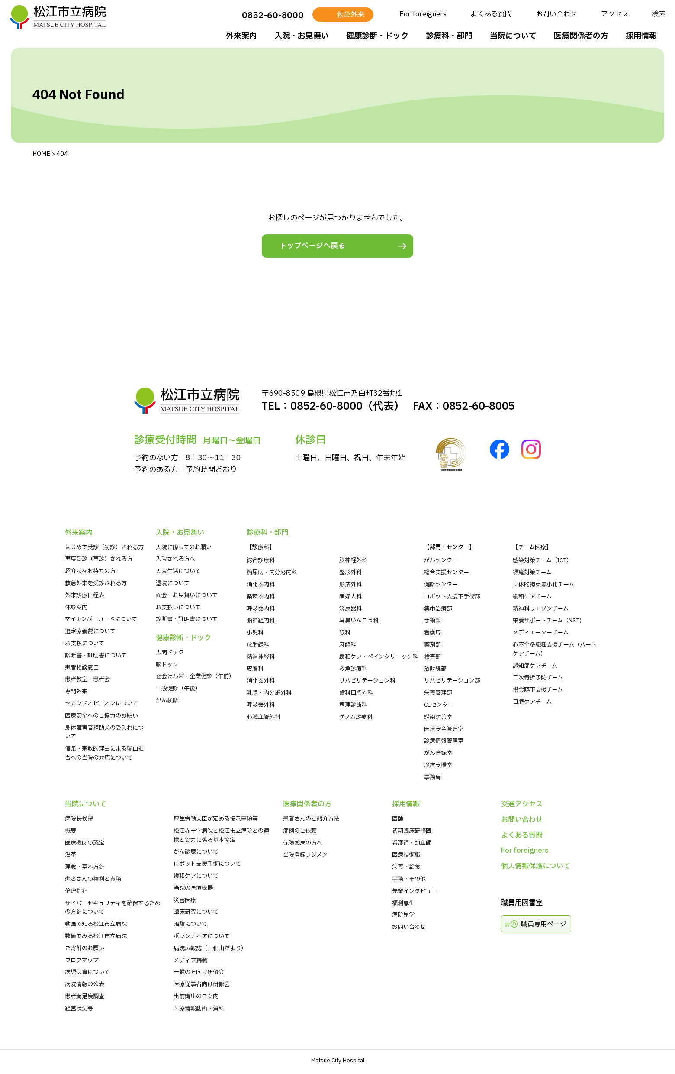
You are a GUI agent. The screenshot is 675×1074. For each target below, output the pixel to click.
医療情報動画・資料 (199, 1008)
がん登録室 (438, 753)
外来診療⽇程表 (84, 595)
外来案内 (240, 36)
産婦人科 (350, 596)
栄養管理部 (438, 693)
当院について (512, 36)
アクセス (613, 14)
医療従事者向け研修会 (202, 984)
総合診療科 (261, 560)
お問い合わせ (555, 14)
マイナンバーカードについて (101, 619)
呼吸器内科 (261, 609)
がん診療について (196, 852)
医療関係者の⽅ (580, 36)
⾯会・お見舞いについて (187, 595)
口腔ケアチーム (532, 702)
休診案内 (76, 607)
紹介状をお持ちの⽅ (90, 571)
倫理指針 (76, 891)
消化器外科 (261, 680)
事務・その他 (409, 879)
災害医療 (185, 900)
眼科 (344, 632)
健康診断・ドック (376, 36)
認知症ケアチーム (535, 666)
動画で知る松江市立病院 (96, 924)
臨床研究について (196, 912)
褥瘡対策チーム (532, 572)
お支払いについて (178, 607)
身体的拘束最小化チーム (543, 584)
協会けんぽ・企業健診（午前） (195, 676)
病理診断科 (353, 705)
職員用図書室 (522, 903)
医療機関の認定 (84, 843)
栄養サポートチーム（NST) (547, 620)
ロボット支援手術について (207, 864)
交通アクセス (522, 804)
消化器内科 (261, 584)
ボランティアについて (202, 936)
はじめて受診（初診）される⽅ (104, 547)
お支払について (84, 643)
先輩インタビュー (414, 891)
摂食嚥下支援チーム (538, 690)
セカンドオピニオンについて (101, 703)
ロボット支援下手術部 (452, 596)
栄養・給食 (406, 867)
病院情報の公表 (84, 984)
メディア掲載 (190, 960)
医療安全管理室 (443, 729)
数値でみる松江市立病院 (96, 936)
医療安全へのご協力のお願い (101, 716)
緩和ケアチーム (532, 596)
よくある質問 (490, 14)
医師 (397, 819)
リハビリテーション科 (367, 680)
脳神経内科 (261, 620)
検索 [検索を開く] (657, 14)
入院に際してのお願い (184, 547)
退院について (173, 583)
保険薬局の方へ (302, 843)
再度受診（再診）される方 (98, 559)
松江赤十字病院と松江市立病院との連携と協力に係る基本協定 (221, 835)
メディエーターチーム (541, 632)
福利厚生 (403, 903)
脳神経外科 (353, 560)
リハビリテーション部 (452, 680)
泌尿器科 (350, 609)
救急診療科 (353, 669)
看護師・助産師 (411, 843)
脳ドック (167, 664)
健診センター (441, 584)
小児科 (255, 632)
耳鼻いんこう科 (359, 620)
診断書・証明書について (96, 655)
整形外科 (350, 572)
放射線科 (258, 645)
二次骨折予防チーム (538, 677)
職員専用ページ (543, 924)
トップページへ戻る (312, 245)
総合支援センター (446, 572)
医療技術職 (406, 855)
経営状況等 (79, 1008)
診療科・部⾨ (447, 36)
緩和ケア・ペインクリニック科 (378, 657)
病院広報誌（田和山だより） (210, 948)
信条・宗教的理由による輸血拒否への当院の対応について (104, 753)
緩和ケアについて (196, 876)
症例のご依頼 (300, 831)
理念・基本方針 (84, 867)
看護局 (432, 632)
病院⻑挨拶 (79, 819)
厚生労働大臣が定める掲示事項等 (216, 819)
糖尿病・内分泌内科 (272, 572)
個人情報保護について (535, 866)
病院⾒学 (403, 915)
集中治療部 (438, 609)
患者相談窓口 (82, 667)
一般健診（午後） (178, 688)
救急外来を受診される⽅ (96, 583)
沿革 (70, 855)
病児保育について (87, 972)
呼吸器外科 (261, 705)
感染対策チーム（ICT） (542, 560)
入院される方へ (175, 559)
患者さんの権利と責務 (93, 879)
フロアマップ (82, 960)
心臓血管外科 (263, 717)
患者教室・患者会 (87, 679)
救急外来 (349, 15)
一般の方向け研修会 (199, 972)
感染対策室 (438, 717)
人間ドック (170, 652)
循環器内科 (261, 596)
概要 (70, 831)
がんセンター (441, 560)
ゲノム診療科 (356, 717)
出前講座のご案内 (196, 996)
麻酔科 (347, 645)
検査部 (432, 657)
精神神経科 (261, 657)
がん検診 (167, 700)
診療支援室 (438, 765)
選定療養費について (90, 631)
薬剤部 (432, 645)
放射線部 (435, 669)
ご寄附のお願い (84, 948)
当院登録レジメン (305, 855)
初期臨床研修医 (411, 831)
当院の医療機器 (193, 888)
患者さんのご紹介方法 (311, 819)
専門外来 (76, 691)
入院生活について (178, 571)
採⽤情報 (640, 36)
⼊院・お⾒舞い (300, 36)
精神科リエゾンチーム (541, 609)
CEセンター (438, 705)
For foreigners (421, 14)
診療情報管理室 (443, 741)
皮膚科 (255, 669)
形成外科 (350, 584)
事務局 (432, 777)
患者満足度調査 (84, 996)
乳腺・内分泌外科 (269, 693)
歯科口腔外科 (356, 693)
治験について (190, 924)
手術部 (432, 620)
